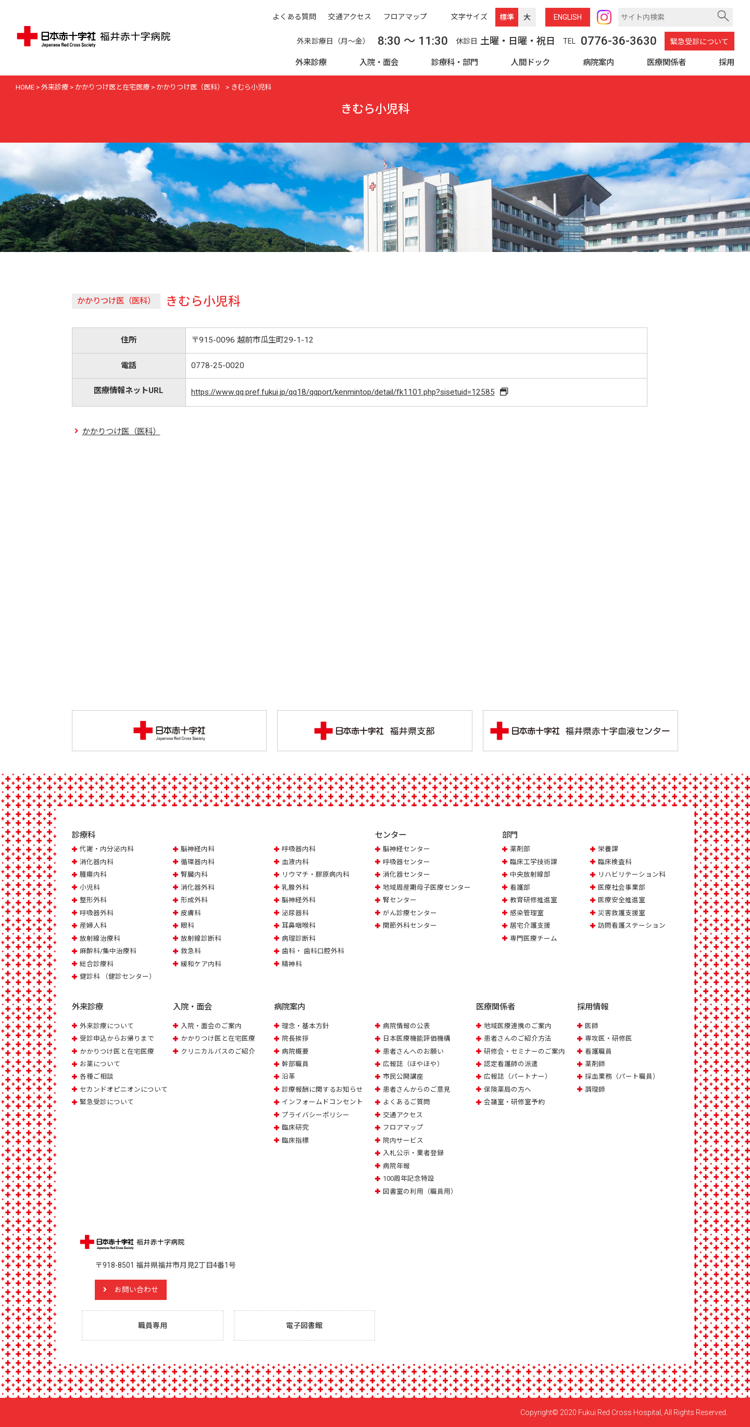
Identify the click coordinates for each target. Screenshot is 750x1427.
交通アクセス (403, 1115)
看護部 (520, 887)
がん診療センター (410, 913)
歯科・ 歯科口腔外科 (313, 951)
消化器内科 (97, 862)
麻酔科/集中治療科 (108, 951)
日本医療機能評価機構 (417, 1038)
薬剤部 (520, 849)
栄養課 (608, 849)
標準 (506, 17)
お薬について (100, 1064)
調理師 (595, 1089)
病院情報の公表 (406, 1026)
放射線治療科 (100, 938)
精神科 (292, 964)
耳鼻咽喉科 (299, 925)
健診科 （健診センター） (118, 976)
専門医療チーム (533, 938)
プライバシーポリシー (315, 1115)
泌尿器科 (295, 913)
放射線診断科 (201, 938)
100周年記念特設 (408, 1178)
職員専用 (152, 1325)
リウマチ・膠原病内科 (315, 874)
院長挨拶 (295, 1038)
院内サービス (403, 1140)
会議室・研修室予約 (514, 1102)
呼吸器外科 (97, 913)
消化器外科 (198, 887)
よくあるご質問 (406, 1102)
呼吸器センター (406, 862)
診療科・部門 (454, 62)
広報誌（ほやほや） (413, 1064)
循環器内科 (198, 862)
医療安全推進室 (621, 900)
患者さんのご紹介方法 (518, 1038)
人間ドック (530, 62)
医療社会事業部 (621, 887)
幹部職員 (295, 1064)
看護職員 (598, 1051)
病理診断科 (299, 938)
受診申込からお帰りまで (117, 1038)
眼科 (187, 925)
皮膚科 (191, 913)
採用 (726, 62)
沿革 (288, 1077)
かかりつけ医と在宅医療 (117, 1051)
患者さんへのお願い (413, 1051)
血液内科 (295, 862)
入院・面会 (378, 62)
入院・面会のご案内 (211, 1026)
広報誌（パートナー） (518, 1077)
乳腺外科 (295, 887)
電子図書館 (304, 1325)
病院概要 (295, 1051)
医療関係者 (666, 62)
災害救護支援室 (621, 913)
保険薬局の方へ (507, 1089)
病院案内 (598, 62)
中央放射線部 (530, 874)
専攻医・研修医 (608, 1038)
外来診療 (311, 62)
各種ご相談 (97, 1077)
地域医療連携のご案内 (518, 1026)
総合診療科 (97, 964)
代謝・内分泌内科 (107, 849)
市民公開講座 (403, 1077)
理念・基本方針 (305, 1026)
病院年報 (396, 1166)
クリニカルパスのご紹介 (218, 1051)
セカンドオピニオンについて (124, 1089)
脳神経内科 (198, 849)
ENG (568, 17)
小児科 (90, 887)
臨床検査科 (615, 862)
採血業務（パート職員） (622, 1077)
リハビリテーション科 (632, 874)
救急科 (191, 951)
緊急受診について (699, 41)
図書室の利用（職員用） (420, 1191)
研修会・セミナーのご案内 (524, 1051)
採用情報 (592, 1007)
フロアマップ (403, 1127)
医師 (591, 1026)
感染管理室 (527, 913)
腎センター (400, 900)
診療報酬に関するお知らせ (322, 1089)
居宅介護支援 (530, 925)
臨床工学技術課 (533, 862)
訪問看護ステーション (632, 925)
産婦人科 (93, 925)
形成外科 (194, 900)
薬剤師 (595, 1064)
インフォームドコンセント (322, 1102)
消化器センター (406, 874)
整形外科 (93, 900)
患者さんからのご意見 (417, 1089)
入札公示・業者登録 (413, 1153)
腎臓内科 (194, 874)
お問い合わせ (137, 1290)
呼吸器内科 (299, 849)
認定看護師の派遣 (511, 1064)
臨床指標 (295, 1140)
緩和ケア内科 (201, 964)
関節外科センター (410, 925)
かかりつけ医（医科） (121, 431)
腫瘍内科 (93, 874)
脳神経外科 (299, 900)
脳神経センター (406, 849)
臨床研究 (295, 1127)
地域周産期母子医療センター (427, 887)
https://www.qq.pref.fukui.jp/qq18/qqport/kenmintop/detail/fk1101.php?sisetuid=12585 (343, 392)
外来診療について (107, 1026)
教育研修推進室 (533, 900)
